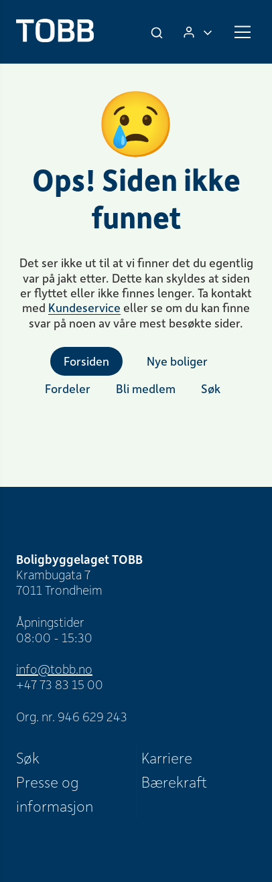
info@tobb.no (54, 668)
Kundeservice (84, 307)
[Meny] (242, 32)
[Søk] (158, 32)
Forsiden (86, 361)
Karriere (166, 757)
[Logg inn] (197, 31)
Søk (28, 757)
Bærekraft (174, 781)
